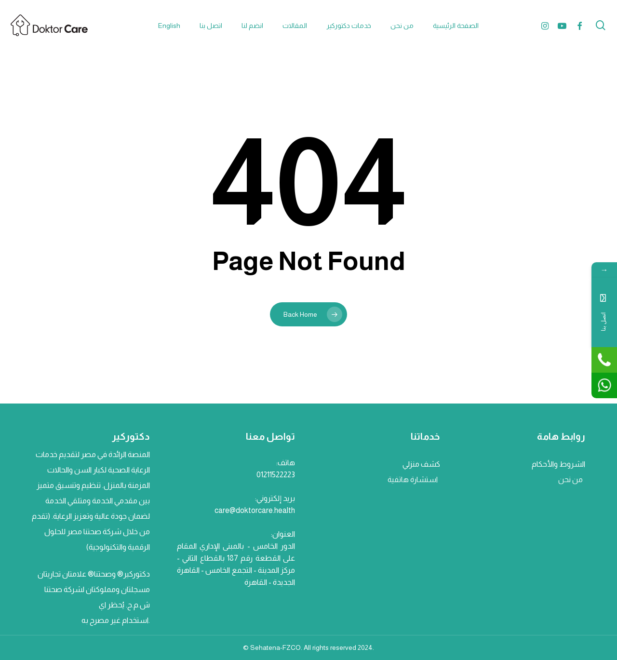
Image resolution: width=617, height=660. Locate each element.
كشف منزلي (421, 464)
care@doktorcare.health (255, 510)
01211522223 (275, 475)
